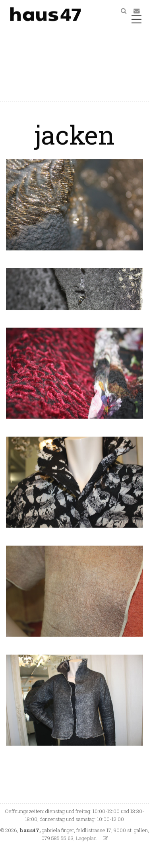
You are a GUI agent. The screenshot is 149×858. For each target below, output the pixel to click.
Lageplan (86, 839)
